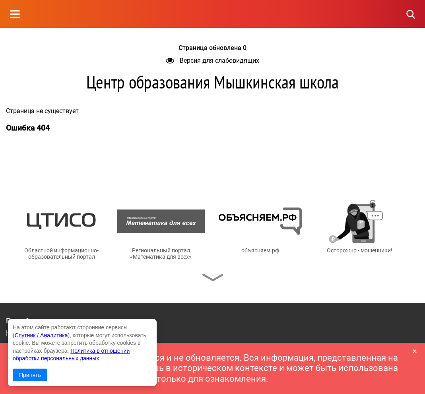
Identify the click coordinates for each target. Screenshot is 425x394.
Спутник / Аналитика (41, 335)
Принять (30, 375)
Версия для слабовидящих (212, 60)
